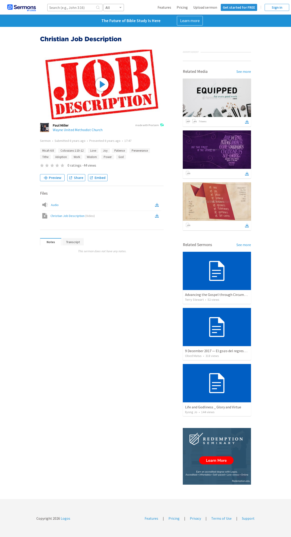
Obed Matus (193, 356)
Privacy (195, 518)
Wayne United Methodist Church (78, 129)
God (121, 157)
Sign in (277, 7)
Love (93, 151)
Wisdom (92, 157)
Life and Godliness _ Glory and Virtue (213, 407)
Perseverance (140, 151)
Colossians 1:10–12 (71, 151)
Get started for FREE (239, 7)
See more (243, 71)
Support (248, 518)
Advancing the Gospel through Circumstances (220, 294)
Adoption (61, 157)
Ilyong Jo (191, 412)
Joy (105, 151)
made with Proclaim (149, 125)
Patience (119, 151)
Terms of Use (221, 518)
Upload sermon (205, 7)
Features (164, 7)
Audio (55, 205)
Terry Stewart (194, 300)
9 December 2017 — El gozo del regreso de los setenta (226, 351)
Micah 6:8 (48, 151)
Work (77, 157)
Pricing (182, 7)
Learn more (190, 20)
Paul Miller (61, 125)
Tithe (45, 157)
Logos (65, 518)
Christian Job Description (72, 216)
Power (108, 157)
